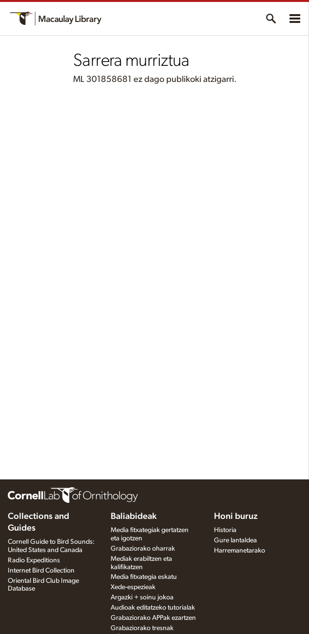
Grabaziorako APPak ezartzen (153, 617)
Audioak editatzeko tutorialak (153, 607)
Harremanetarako (239, 550)
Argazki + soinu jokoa (142, 597)
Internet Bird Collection (41, 570)
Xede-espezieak (133, 587)
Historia (225, 530)
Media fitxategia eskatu (144, 577)
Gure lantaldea (235, 540)
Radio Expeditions (34, 560)
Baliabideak (133, 516)
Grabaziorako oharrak (143, 548)
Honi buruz (236, 516)
